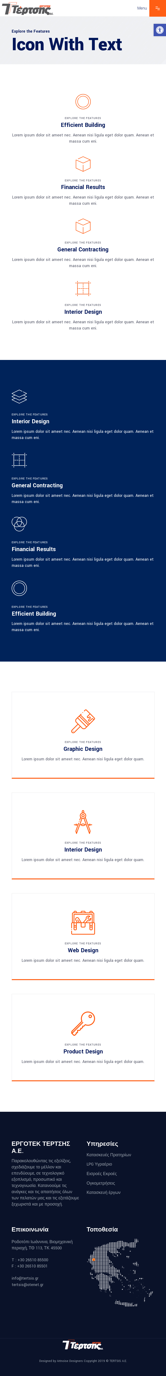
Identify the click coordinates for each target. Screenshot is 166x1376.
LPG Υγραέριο (99, 1164)
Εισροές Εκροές (102, 1174)
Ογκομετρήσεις (101, 1183)
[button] (160, 30)
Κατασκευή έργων (104, 1192)
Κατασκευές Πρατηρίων (109, 1154)
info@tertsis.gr (25, 1278)
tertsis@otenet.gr (27, 1284)
